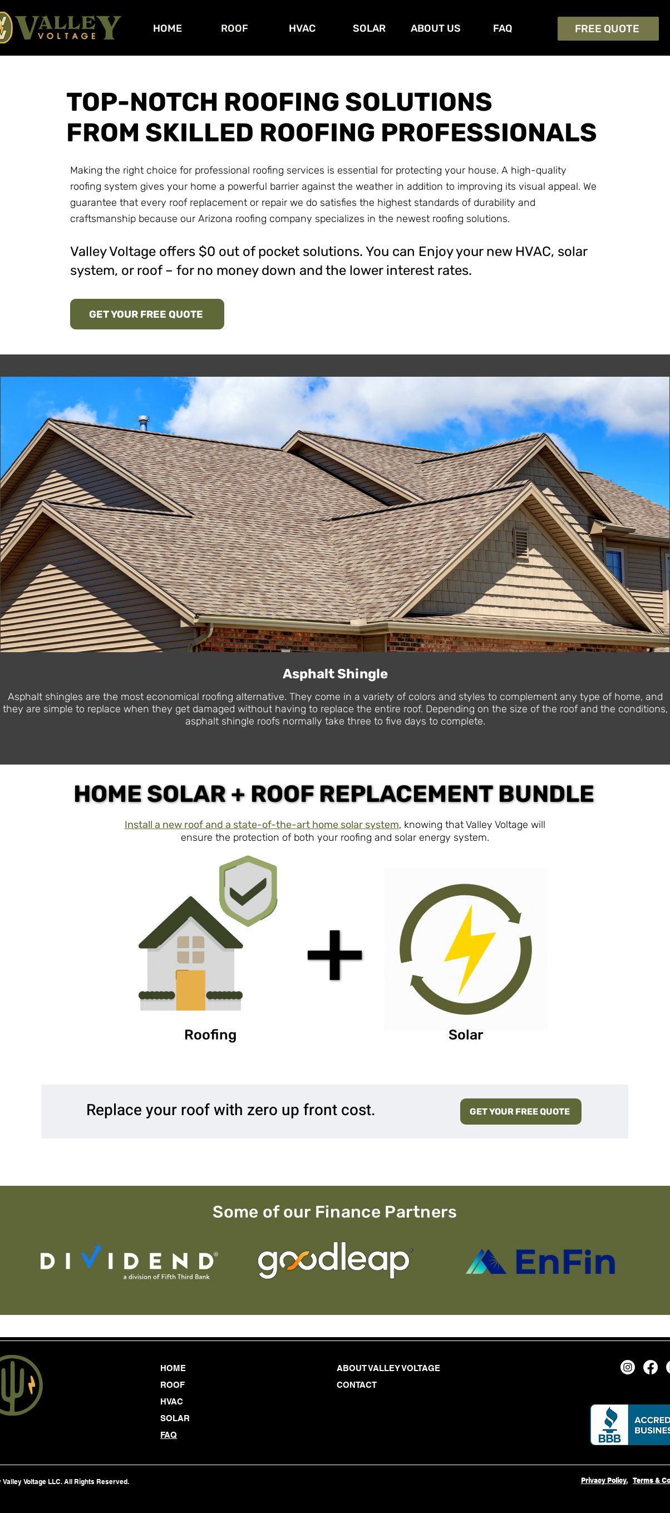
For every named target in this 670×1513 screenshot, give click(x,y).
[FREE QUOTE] (608, 29)
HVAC (171, 1401)
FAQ (168, 1435)
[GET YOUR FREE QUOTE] (147, 314)
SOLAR (175, 1418)
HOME (173, 1368)
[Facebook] (650, 1367)
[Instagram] (627, 1367)
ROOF (172, 1384)
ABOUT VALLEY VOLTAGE (388, 1368)
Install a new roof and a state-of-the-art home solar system (262, 825)
